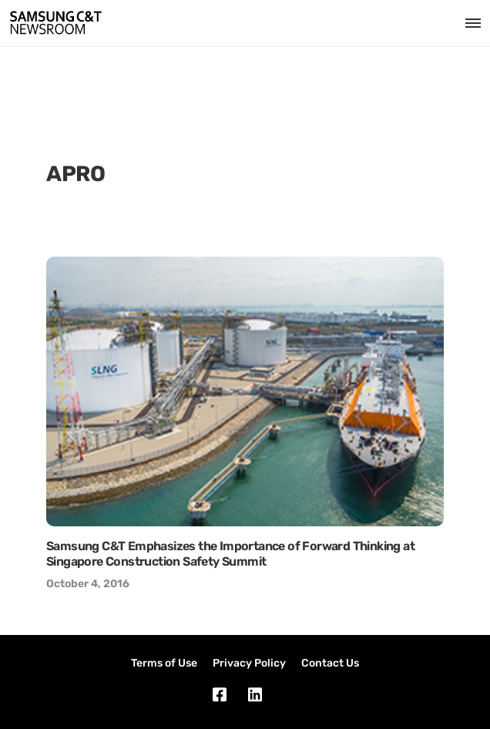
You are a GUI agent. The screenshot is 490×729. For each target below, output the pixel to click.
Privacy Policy (249, 663)
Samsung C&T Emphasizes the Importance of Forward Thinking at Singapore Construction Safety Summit (230, 554)
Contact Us (330, 663)
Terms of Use (164, 663)
